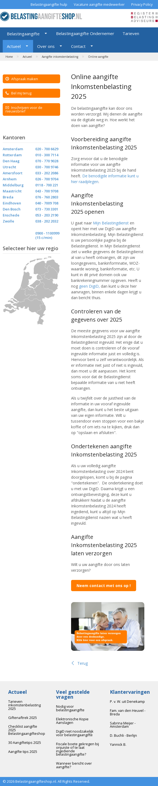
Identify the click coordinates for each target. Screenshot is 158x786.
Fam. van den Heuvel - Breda (127, 712)
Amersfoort (12, 173)
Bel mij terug (18, 93)
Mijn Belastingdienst (111, 223)
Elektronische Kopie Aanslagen (72, 720)
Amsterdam (13, 148)
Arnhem (9, 179)
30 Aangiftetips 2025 (24, 742)
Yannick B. (118, 744)
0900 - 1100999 (47, 233)
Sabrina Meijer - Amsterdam (123, 725)
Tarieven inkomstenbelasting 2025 (24, 705)
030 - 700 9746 (46, 166)
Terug (79, 663)
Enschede (11, 215)
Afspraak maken (21, 78)
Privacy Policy (142, 4)
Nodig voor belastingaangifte (70, 708)
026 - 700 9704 (46, 179)
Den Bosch (12, 209)
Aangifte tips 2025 (22, 751)
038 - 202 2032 (46, 221)
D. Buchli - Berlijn (123, 735)
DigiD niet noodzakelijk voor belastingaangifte (74, 733)
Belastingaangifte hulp (49, 4)
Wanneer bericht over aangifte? (74, 765)
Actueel (14, 46)
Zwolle (8, 221)
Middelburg (13, 185)
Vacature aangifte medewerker (99, 4)
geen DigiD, (89, 286)
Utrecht (9, 166)
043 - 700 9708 (46, 191)
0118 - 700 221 (46, 185)
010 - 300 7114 (46, 154)
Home (9, 57)
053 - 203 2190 (46, 215)
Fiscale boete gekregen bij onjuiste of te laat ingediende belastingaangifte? (77, 749)
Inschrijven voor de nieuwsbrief (23, 109)
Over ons (46, 46)
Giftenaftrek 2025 (22, 717)
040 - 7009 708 (46, 203)
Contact (78, 46)
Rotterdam (12, 154)
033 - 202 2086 (46, 173)
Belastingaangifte (23, 33)
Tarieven (130, 33)
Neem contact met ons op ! (104, 585)
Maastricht (12, 191)
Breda (8, 197)
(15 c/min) (43, 237)
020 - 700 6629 (46, 148)
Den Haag (11, 160)
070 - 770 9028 (46, 160)
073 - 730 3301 (46, 209)
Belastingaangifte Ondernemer (85, 33)
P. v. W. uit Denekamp (127, 701)
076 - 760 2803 (46, 197)
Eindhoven (12, 203)
